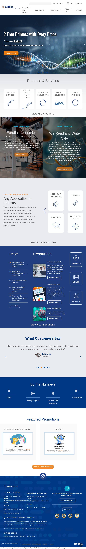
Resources (55, 10)
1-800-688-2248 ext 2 (41, 518)
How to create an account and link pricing (18, 302)
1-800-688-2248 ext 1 (15, 517)
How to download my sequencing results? (18, 326)
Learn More (54, 297)
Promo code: (13, 41)
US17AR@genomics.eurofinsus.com (38, 522)
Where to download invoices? (19, 318)
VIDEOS (76, 276)
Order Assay (11, 53)
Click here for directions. (40, 535)
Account (78, 3)
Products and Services (25, 10)
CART (71, 3)
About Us (67, 10)
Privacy (4, 544)
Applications (39, 10)
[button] (38, 72)
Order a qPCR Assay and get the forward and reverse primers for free (23, 45)
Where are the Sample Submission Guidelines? (19, 335)
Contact (79, 10)
